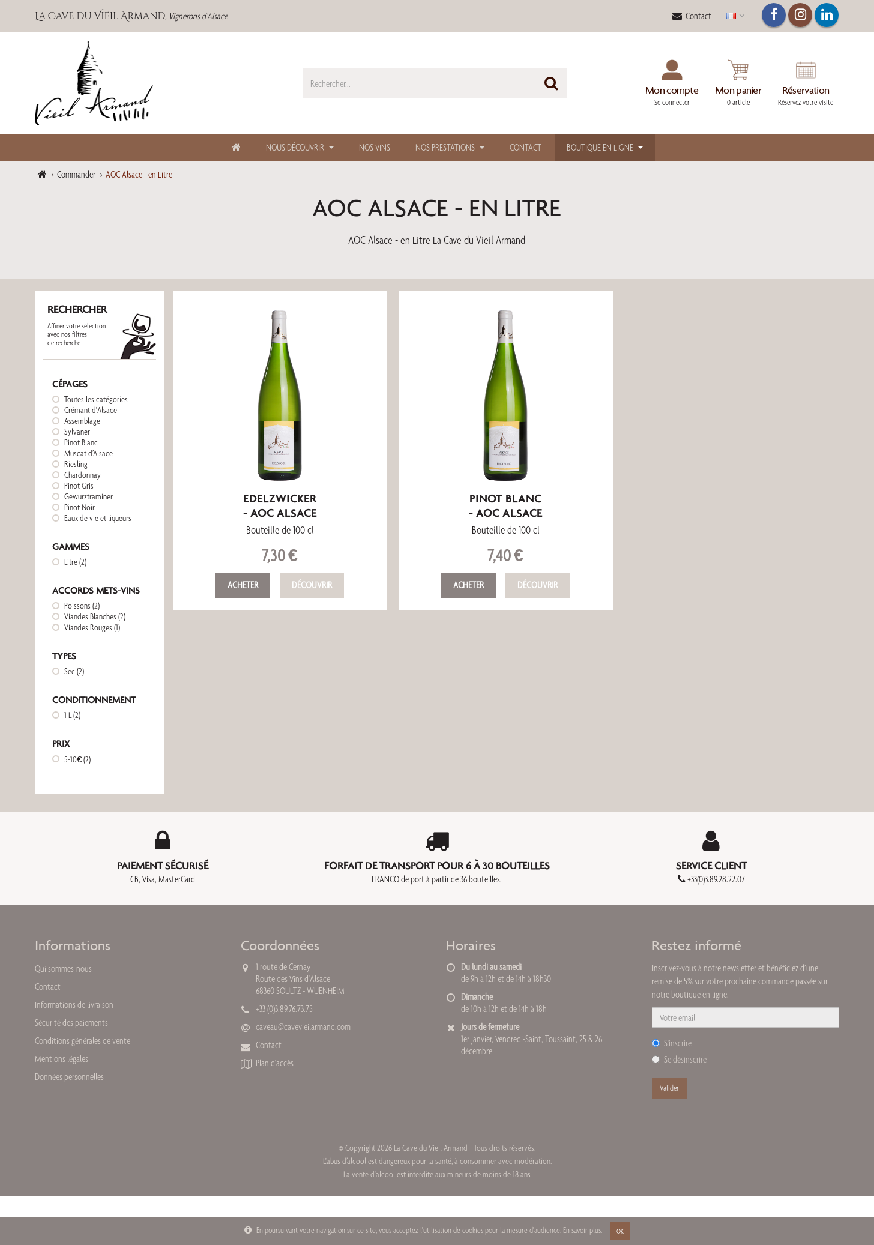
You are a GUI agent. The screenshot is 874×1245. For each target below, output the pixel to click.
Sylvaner (77, 431)
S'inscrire (672, 1043)
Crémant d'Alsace (90, 410)
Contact (691, 16)
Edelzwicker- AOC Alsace (280, 506)
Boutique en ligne (600, 147)
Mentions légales (61, 1059)
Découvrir (312, 585)
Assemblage (82, 421)
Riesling (76, 464)
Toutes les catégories (96, 399)
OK (620, 1231)
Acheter (243, 585)
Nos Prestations (445, 147)
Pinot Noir (79, 507)
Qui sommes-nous (63, 968)
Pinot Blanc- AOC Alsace (506, 506)
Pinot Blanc (81, 442)
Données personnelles (69, 1077)
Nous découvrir (295, 147)
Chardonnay (82, 475)
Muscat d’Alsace (88, 453)
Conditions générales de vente (82, 1040)
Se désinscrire (679, 1059)
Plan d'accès (275, 1063)
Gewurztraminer (88, 496)
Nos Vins (374, 147)
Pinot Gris (79, 485)
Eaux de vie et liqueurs (97, 518)
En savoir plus (582, 1230)
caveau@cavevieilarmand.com (303, 1027)
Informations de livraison (74, 1004)
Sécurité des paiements (71, 1022)
